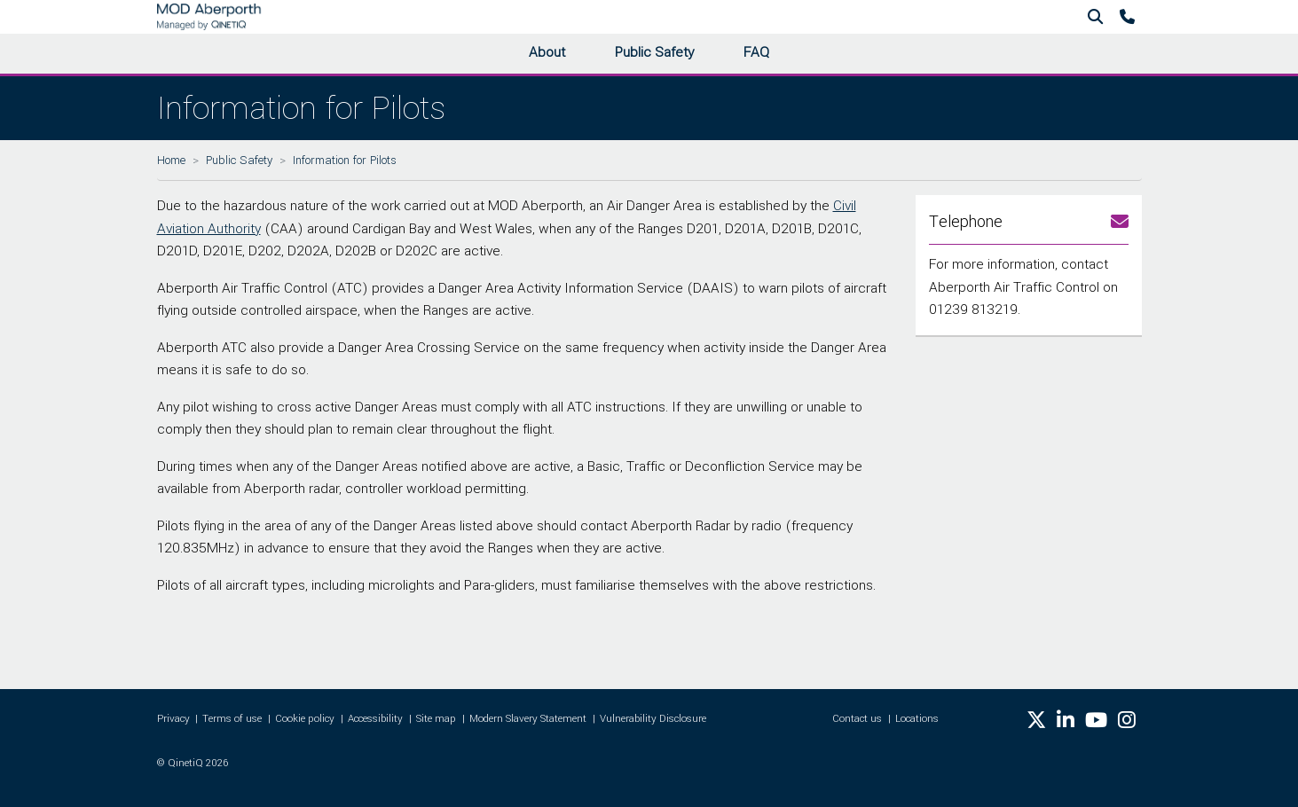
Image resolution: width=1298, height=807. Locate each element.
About (547, 52)
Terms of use (232, 718)
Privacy (173, 718)
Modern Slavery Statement (527, 718)
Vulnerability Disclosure (653, 718)
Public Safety (654, 52)
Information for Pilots (345, 160)
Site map (436, 718)
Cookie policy (304, 718)
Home (171, 160)
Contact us (857, 718)
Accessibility (375, 718)
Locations (917, 718)
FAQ (756, 52)
